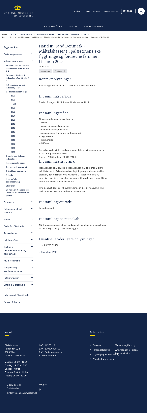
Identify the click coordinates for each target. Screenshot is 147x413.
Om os (73, 26)
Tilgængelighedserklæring (100, 363)
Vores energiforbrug (125, 354)
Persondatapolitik (100, 358)
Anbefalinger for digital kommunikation (126, 360)
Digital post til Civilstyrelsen (14, 395)
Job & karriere (93, 26)
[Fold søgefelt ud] (141, 11)
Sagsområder (53, 26)
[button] (31, 54)
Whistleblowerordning (100, 367)
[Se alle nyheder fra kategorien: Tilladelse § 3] (60, 71)
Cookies (97, 354)
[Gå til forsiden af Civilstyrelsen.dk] (16, 11)
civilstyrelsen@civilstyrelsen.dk (20, 401)
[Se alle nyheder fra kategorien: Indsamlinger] (45, 71)
